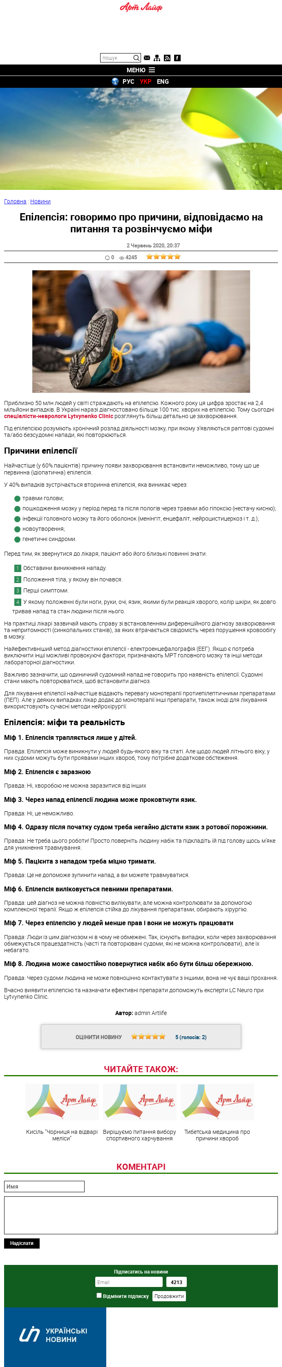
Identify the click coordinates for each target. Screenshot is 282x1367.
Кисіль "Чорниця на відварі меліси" (62, 1113)
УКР (146, 81)
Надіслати (22, 1243)
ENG (163, 81)
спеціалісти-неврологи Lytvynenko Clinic (58, 416)
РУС (128, 81)
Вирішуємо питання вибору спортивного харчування (140, 1113)
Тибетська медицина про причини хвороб (217, 1113)
